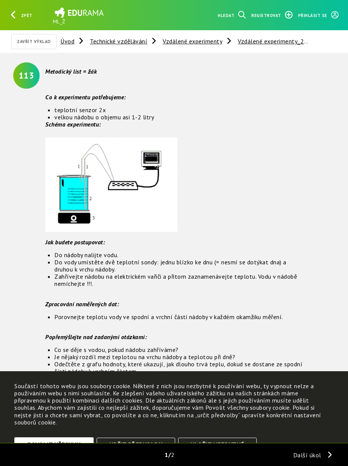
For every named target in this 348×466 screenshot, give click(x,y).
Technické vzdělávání (118, 41)
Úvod (67, 41)
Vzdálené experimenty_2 (271, 41)
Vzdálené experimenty (192, 41)
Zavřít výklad (34, 41)
